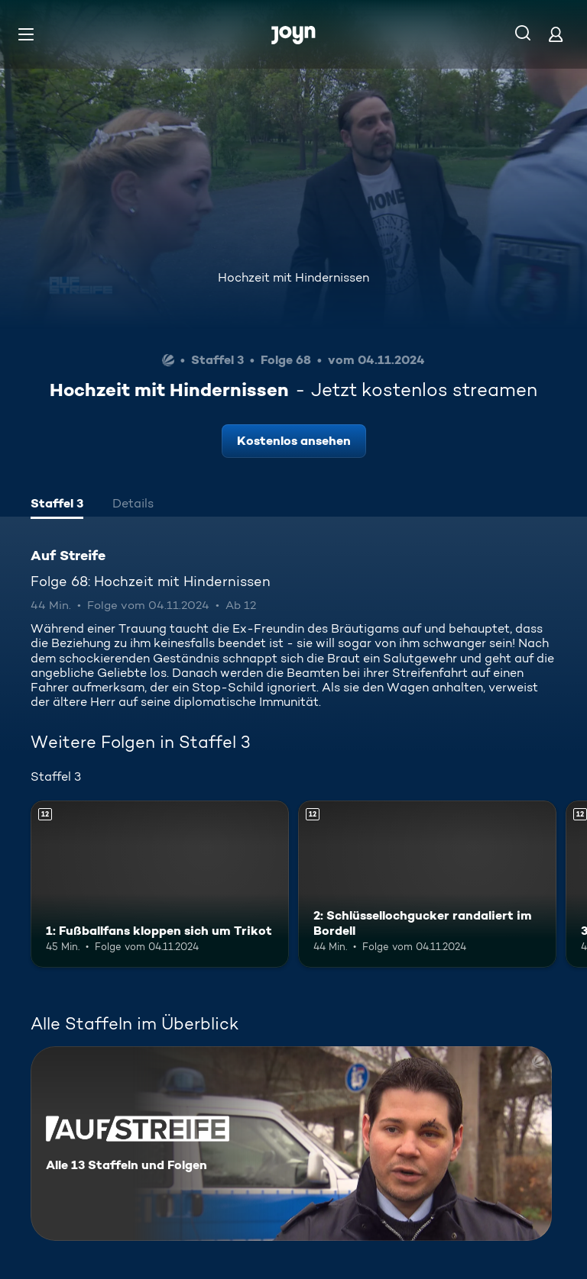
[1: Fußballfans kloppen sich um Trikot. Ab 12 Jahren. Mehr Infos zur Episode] (160, 884)
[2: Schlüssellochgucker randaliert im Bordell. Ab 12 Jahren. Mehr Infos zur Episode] (427, 884)
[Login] (555, 34)
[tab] (57, 505)
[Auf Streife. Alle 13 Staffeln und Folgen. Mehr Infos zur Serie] (291, 1143)
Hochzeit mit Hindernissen (293, 277)
